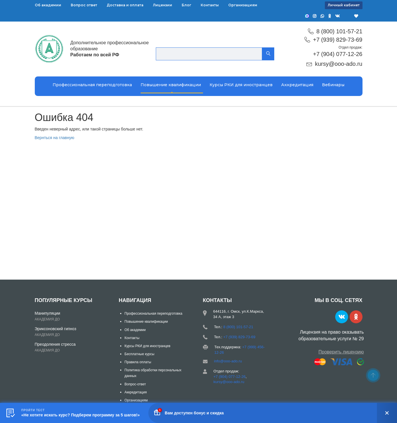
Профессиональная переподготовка (92, 84)
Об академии (48, 5)
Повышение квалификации (171, 84)
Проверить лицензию (341, 351)
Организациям (242, 5)
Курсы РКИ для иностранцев (241, 84)
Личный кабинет (344, 5)
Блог (186, 5)
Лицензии (162, 5)
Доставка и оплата (125, 5)
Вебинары (333, 84)
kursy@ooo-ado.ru (339, 64)
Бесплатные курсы (139, 354)
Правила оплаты (137, 362)
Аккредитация (297, 84)
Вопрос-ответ (135, 384)
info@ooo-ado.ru (228, 361)
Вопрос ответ (84, 5)
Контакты (210, 5)
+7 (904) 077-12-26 (338, 54)
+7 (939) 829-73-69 (338, 39)
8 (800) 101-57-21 (339, 31)
